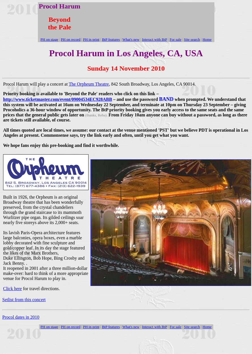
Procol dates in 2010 (20, 317)
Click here (12, 288)
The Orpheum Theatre (89, 84)
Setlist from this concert (24, 299)
